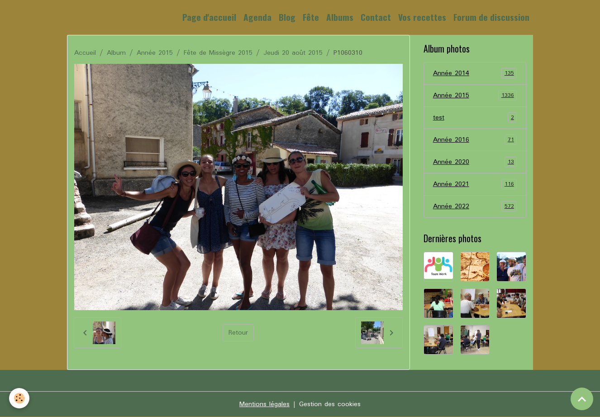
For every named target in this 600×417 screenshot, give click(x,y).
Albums (339, 17)
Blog (287, 17)
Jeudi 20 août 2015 (293, 53)
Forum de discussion (491, 17)
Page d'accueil (209, 17)
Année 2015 (155, 53)
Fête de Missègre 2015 (218, 53)
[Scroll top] (582, 399)
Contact (376, 17)
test (475, 117)
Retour (238, 332)
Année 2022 (475, 206)
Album (116, 53)
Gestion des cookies (330, 404)
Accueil (85, 53)
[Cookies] (19, 398)
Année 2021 (475, 184)
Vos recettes (422, 17)
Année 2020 (475, 162)
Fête (311, 17)
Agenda (257, 17)
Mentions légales (264, 404)
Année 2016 (475, 139)
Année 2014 (475, 73)
